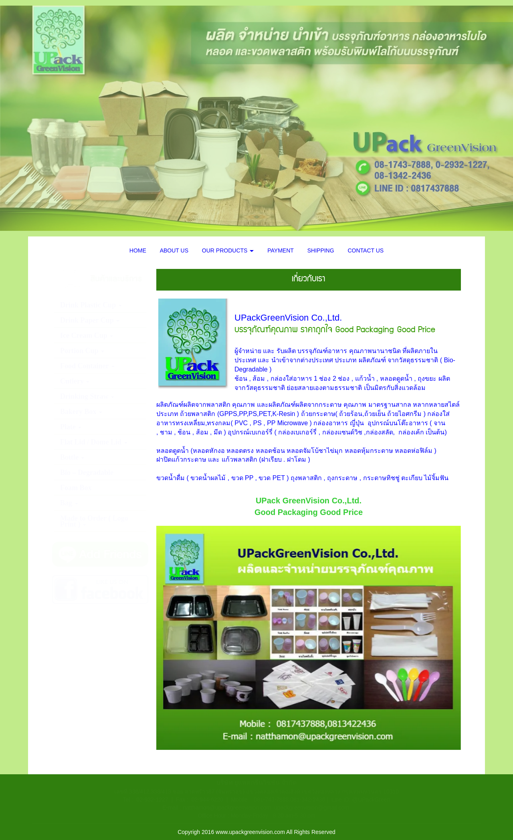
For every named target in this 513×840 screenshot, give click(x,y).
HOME (137, 250)
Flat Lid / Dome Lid (93, 442)
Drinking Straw (87, 396)
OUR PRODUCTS (228, 250)
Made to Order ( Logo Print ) (94, 521)
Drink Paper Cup (89, 320)
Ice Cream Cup (86, 335)
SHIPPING (320, 250)
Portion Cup (82, 351)
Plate (70, 427)
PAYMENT (280, 250)
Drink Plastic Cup (91, 305)
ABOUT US (174, 250)
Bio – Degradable (86, 472)
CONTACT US (366, 250)
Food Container (87, 366)
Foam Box (76, 488)
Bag (69, 503)
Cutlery (74, 381)
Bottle (72, 457)
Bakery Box (81, 412)
